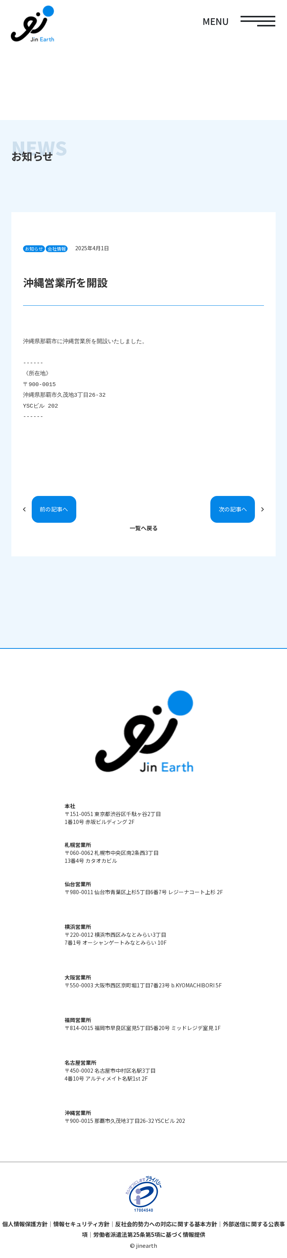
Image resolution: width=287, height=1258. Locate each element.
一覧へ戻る (144, 528)
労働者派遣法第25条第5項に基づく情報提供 (149, 1234)
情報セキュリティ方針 (81, 1224)
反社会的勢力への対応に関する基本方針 (166, 1224)
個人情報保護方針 (25, 1224)
